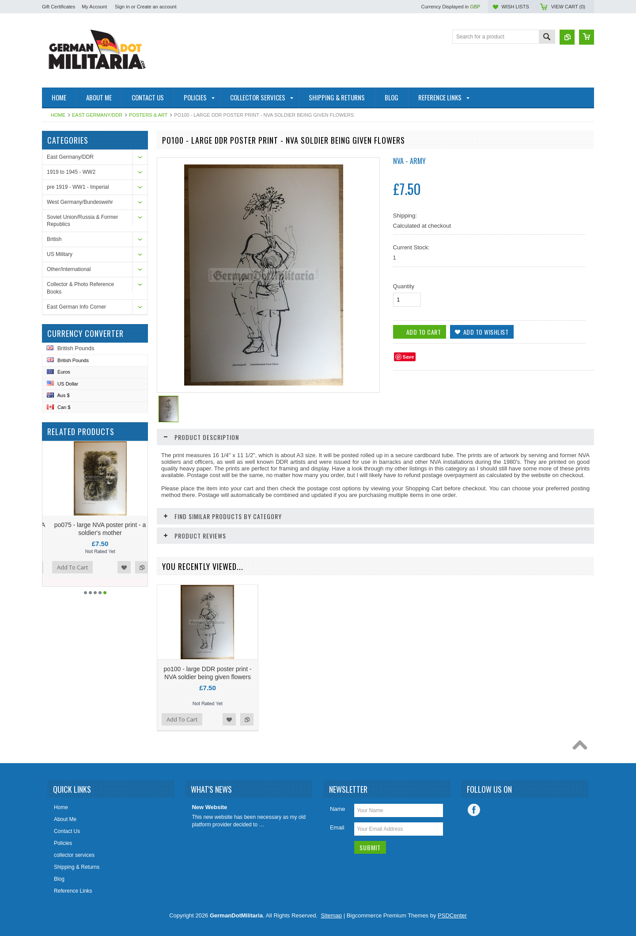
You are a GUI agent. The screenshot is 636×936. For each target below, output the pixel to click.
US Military (59, 254)
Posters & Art (148, 115)
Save (408, 356)
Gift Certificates (58, 6)
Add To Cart (87, 567)
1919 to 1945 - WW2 (71, 172)
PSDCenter (452, 915)
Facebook (474, 810)
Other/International (69, 269)
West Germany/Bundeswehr (80, 202)
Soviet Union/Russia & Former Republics (82, 221)
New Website (209, 807)
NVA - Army (409, 161)
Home (58, 115)
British (54, 239)
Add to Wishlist (139, 567)
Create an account (157, 6)
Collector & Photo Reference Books (80, 288)
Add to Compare (51, 567)
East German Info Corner (76, 307)
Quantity (403, 286)
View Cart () (568, 6)
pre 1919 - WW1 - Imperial (78, 187)
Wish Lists (515, 6)
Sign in (122, 6)
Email (337, 827)
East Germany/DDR (97, 115)
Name (337, 809)
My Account (94, 6)
